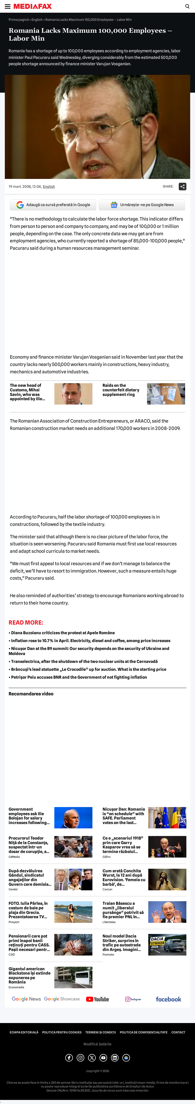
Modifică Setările (97, 1044)
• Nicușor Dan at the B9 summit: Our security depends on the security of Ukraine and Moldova (89, 651)
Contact (178, 1032)
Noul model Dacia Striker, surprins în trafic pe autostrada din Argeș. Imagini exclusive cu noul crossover (122, 943)
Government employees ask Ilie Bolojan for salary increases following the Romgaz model (28, 816)
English (37, 20)
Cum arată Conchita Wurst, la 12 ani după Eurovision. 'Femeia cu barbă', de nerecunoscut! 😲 (124, 877)
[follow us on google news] (26, 1000)
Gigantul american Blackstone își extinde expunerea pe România (30, 975)
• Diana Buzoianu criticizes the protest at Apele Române (62, 632)
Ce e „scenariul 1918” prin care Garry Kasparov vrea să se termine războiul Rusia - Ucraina (123, 845)
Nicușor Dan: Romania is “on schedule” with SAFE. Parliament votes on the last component (124, 816)
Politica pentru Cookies (62, 1032)
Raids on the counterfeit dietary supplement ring (121, 390)
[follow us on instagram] (133, 1000)
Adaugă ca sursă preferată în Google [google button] (53, 205)
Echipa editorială (24, 1032)
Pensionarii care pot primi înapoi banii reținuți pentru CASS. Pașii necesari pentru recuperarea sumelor (29, 943)
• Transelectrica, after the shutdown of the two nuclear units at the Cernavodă (83, 661)
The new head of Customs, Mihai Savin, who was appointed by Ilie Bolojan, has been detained (26, 392)
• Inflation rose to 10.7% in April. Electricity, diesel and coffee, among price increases (89, 640)
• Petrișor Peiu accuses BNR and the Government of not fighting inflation (78, 677)
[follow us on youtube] (97, 1000)
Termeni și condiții (100, 1032)
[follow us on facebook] (168, 999)
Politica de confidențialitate (144, 1032)
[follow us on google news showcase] (62, 1000)
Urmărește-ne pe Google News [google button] (142, 205)
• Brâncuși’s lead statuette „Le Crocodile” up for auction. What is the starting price (87, 669)
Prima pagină (19, 20)
